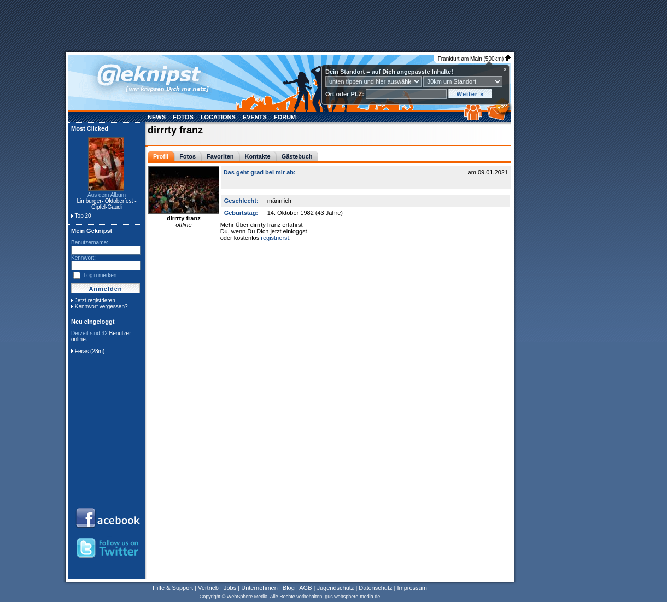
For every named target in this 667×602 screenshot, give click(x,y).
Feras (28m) (89, 351)
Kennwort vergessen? (101, 306)
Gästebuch (297, 156)
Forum (285, 117)
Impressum (411, 588)
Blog (289, 588)
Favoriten (220, 156)
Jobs (230, 588)
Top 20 (83, 216)
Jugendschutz (335, 588)
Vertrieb (208, 588)
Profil (160, 156)
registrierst (275, 238)
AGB (305, 588)
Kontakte (258, 156)
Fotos (183, 117)
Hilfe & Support (173, 588)
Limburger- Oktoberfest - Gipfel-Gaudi (107, 204)
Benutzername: (89, 242)
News (157, 117)
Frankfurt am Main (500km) (474, 59)
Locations (218, 117)
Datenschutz (375, 588)
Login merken (100, 275)
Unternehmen (259, 588)
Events (255, 117)
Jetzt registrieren (95, 300)
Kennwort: (83, 258)
